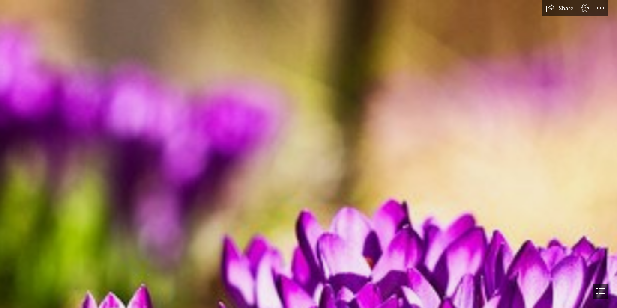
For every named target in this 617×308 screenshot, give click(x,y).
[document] (308, 154)
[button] (559, 8)
